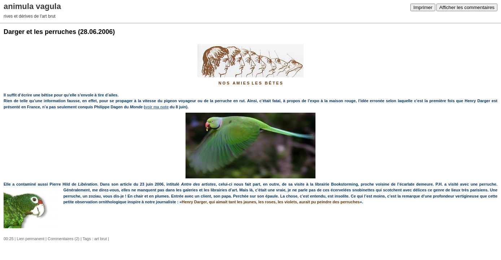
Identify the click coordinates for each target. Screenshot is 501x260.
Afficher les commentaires (467, 7)
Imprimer (422, 7)
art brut (100, 239)
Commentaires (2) (63, 239)
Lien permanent (30, 239)
